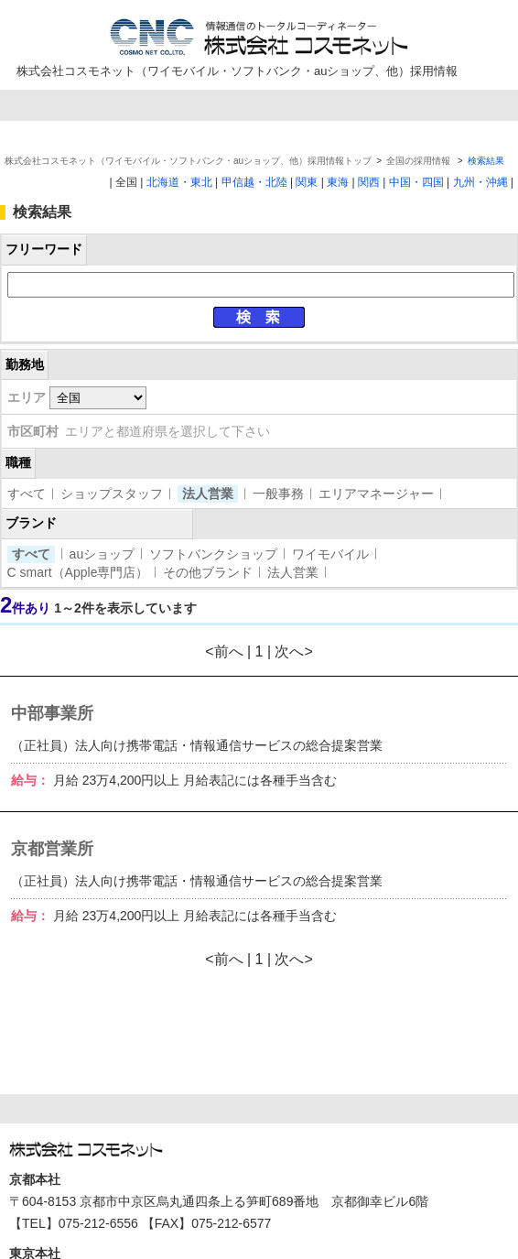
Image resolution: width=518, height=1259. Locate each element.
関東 (307, 182)
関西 (369, 182)
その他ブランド (208, 572)
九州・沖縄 (480, 182)
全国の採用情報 (419, 161)
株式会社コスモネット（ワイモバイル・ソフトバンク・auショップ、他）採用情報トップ (188, 161)
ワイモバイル (330, 554)
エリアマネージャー (376, 493)
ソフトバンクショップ (213, 554)
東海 (338, 182)
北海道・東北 (179, 182)
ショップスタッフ (111, 493)
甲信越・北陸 (254, 182)
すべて (26, 493)
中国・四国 (416, 182)
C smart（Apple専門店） (78, 572)
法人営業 (207, 493)
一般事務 (278, 493)
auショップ (102, 554)
